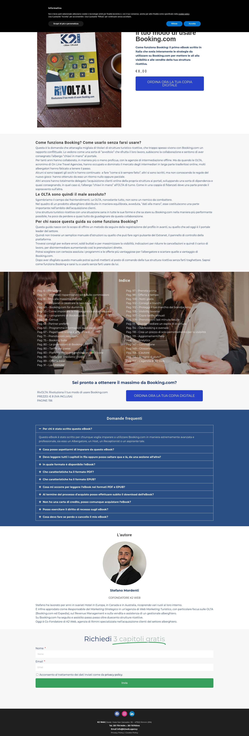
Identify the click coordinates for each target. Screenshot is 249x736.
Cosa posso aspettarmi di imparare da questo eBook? (83, 454)
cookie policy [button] (183, 14)
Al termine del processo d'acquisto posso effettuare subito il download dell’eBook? (105, 501)
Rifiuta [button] (174, 24)
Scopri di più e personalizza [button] (65, 24)
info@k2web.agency (127, 729)
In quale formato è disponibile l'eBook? (72, 469)
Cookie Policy (131, 732)
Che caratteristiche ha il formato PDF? (71, 477)
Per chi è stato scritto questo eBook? (70, 433)
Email (40, 673)
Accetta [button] (192, 24)
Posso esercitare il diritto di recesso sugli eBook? (79, 516)
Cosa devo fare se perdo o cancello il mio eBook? (79, 524)
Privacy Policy (117, 732)
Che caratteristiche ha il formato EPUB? (72, 485)
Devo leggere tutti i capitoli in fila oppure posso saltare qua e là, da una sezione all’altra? (109, 462)
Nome (40, 659)
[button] (170, 83)
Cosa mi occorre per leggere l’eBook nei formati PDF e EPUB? (89, 493)
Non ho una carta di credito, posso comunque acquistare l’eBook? (92, 508)
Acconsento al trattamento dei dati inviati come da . (86, 686)
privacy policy (122, 686)
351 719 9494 (119, 725)
